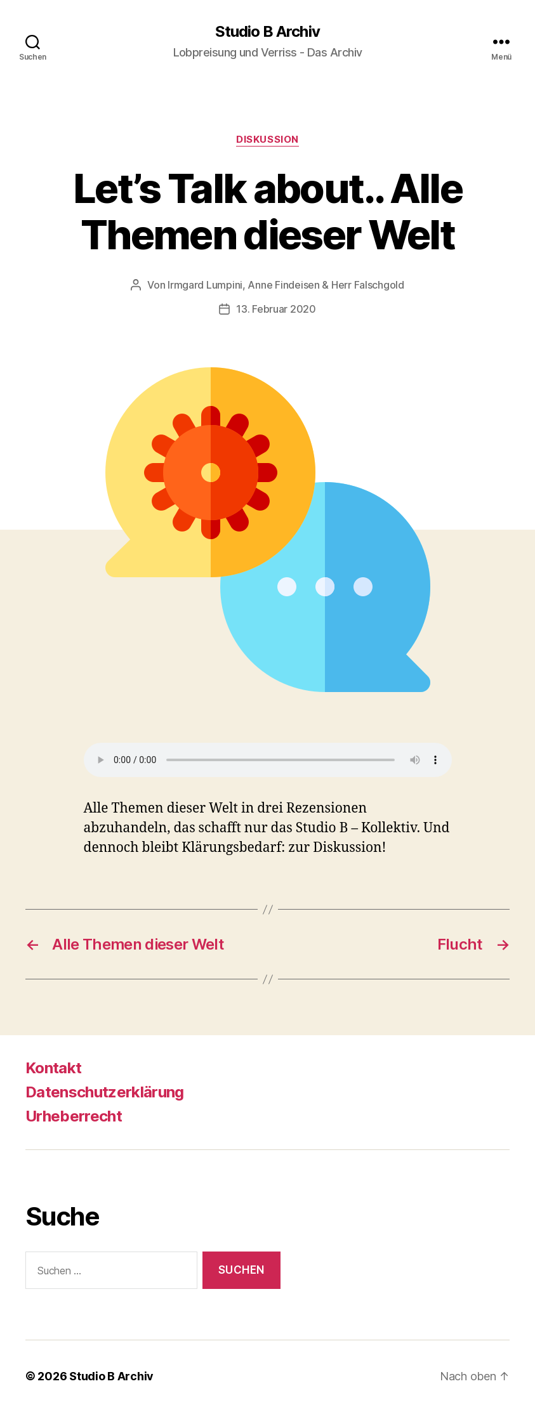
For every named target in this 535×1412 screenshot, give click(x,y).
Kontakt (53, 1068)
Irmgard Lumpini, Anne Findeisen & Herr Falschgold (286, 284)
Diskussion (267, 139)
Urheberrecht (73, 1116)
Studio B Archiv (267, 31)
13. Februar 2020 (276, 309)
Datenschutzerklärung (104, 1092)
